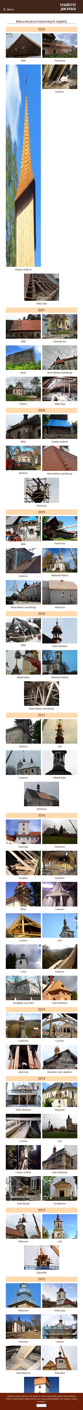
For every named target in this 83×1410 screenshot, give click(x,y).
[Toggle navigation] (7, 9)
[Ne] (79, 1401)
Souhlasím (41, 1405)
